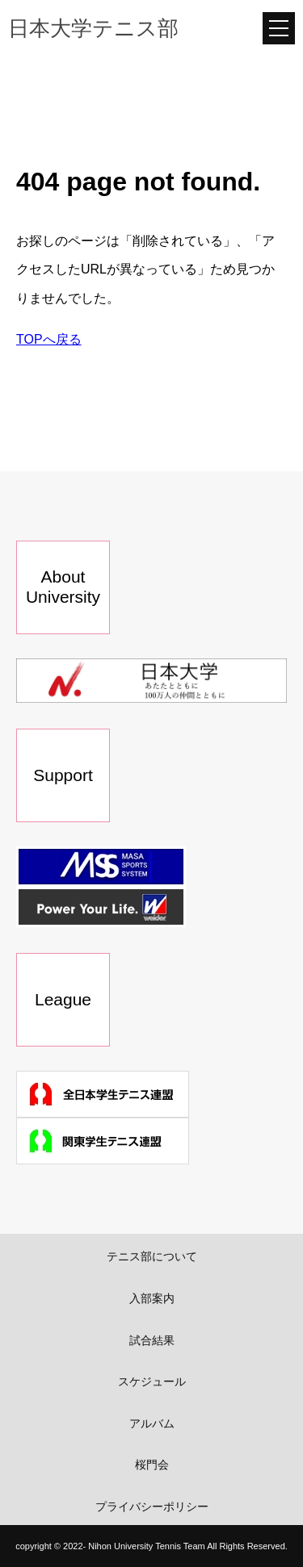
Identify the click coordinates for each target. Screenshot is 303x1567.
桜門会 (152, 1464)
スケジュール (152, 1381)
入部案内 (152, 1298)
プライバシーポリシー (151, 1506)
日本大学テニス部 (93, 28)
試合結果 (152, 1340)
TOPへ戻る (49, 339)
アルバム (152, 1423)
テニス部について (152, 1256)
